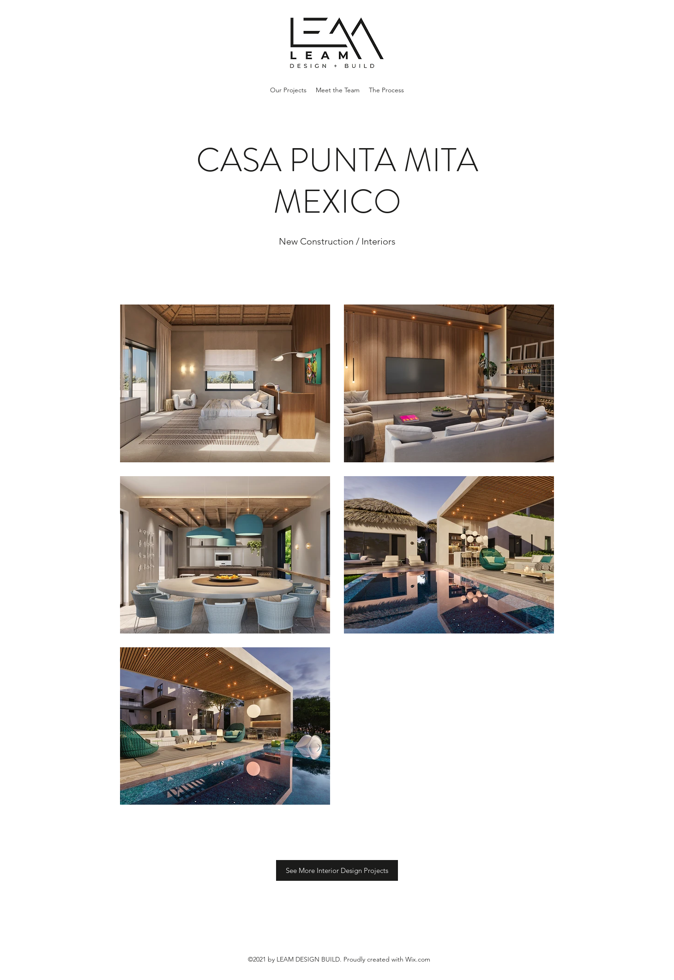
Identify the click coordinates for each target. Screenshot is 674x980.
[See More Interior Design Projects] (337, 870)
